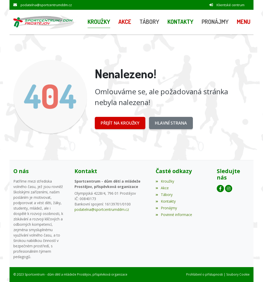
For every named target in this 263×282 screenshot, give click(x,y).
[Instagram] (228, 188)
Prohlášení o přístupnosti (204, 274)
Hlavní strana (171, 123)
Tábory (164, 194)
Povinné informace (174, 214)
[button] (244, 22)
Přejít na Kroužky (120, 123)
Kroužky (165, 181)
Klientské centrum (231, 5)
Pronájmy (166, 207)
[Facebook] (220, 188)
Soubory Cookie (238, 274)
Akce (162, 187)
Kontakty (166, 201)
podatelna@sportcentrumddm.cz (46, 5)
